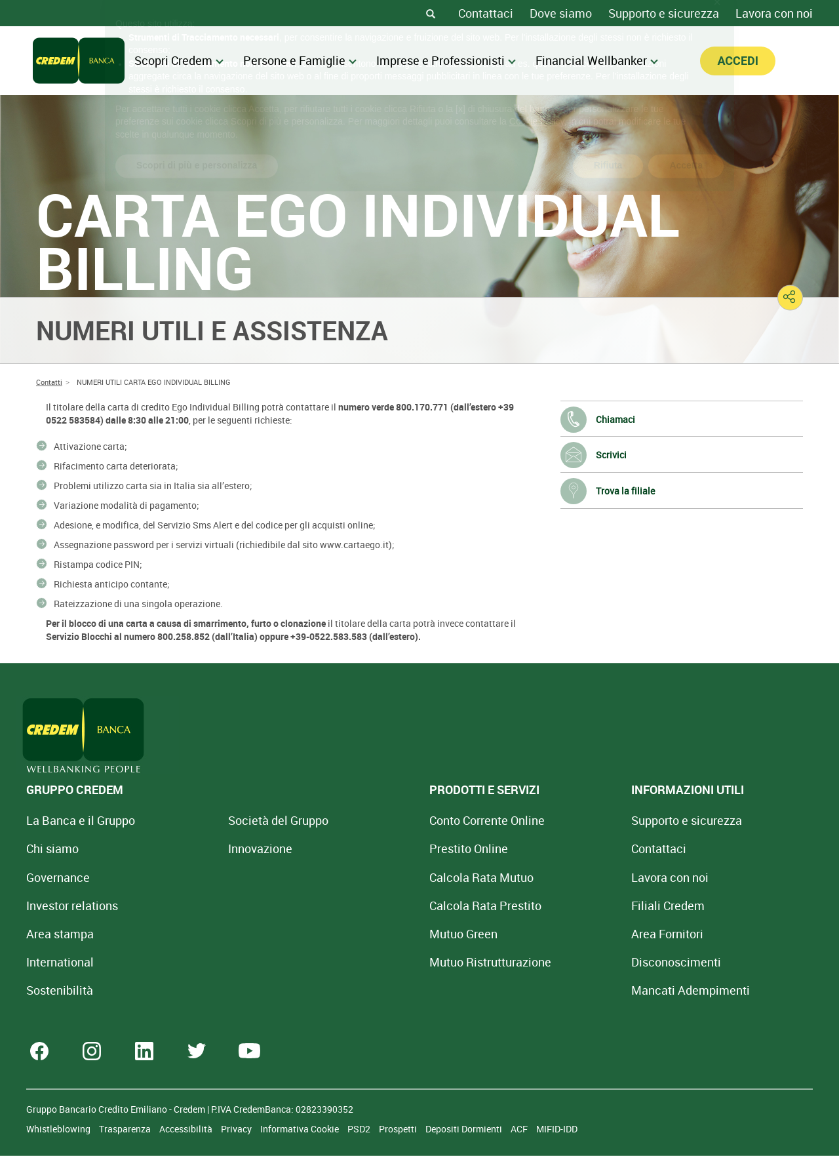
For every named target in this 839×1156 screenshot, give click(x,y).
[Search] (430, 13)
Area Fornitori (546, 934)
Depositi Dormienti (464, 1129)
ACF (520, 1129)
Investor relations (72, 905)
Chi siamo (52, 848)
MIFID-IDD (556, 1129)
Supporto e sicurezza (663, 13)
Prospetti (399, 1129)
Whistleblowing (59, 1129)
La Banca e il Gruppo (80, 820)
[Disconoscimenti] (555, 962)
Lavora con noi (774, 13)
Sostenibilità (59, 990)
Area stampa (60, 934)
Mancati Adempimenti (569, 990)
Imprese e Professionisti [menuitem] (446, 60)
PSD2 (359, 1129)
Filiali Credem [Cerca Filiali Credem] (546, 905)
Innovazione (219, 848)
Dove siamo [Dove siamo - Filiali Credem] (561, 13)
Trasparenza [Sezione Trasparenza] (126, 1129)
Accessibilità (186, 1129)
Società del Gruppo (237, 820)
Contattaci (485, 13)
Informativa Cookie (300, 1129)
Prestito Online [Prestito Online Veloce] (388, 848)
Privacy (237, 1129)
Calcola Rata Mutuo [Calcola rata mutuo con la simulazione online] (401, 877)
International (60, 962)
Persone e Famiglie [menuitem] (300, 60)
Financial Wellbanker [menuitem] (597, 60)
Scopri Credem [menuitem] (179, 60)
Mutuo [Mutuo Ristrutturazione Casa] (410, 962)
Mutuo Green (383, 934)
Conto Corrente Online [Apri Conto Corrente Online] (406, 820)
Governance (58, 877)
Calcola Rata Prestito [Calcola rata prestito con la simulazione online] (405, 905)
